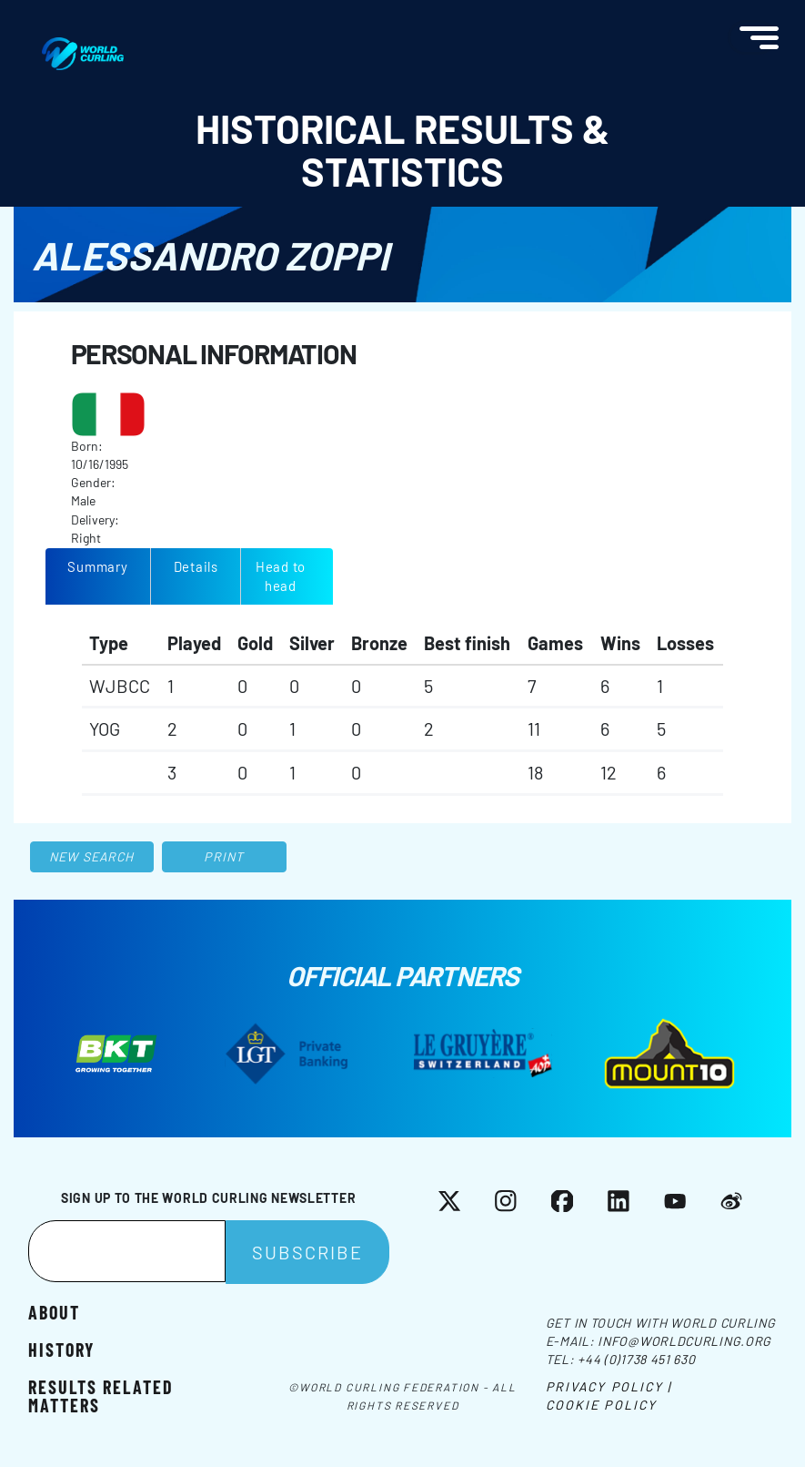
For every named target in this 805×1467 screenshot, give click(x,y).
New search (91, 856)
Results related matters (101, 1395)
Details (196, 566)
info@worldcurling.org (684, 1341)
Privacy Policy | (609, 1386)
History (61, 1349)
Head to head (281, 576)
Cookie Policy (601, 1404)
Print (224, 856)
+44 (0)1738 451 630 (636, 1359)
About (54, 1311)
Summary (97, 566)
